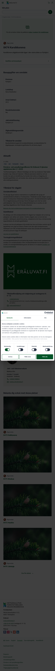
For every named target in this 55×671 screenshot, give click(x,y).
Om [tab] (45, 318)
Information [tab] (27, 318)
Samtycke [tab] (10, 318)
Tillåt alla (44, 357)
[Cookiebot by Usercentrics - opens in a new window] (45, 313)
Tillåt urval (27, 357)
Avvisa (10, 357)
